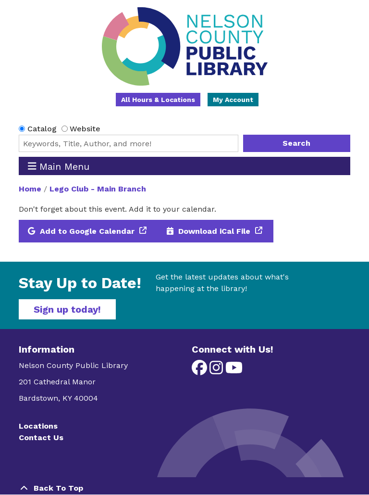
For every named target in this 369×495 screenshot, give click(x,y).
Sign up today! (67, 309)
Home (30, 188)
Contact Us (41, 437)
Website (85, 128)
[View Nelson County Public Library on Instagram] (217, 370)
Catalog (42, 128)
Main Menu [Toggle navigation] (59, 166)
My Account (233, 99)
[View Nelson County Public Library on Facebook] (200, 370)
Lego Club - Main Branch (97, 188)
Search (296, 143)
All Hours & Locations (158, 99)
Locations (38, 426)
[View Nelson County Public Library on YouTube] (234, 370)
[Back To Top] (184, 488)
